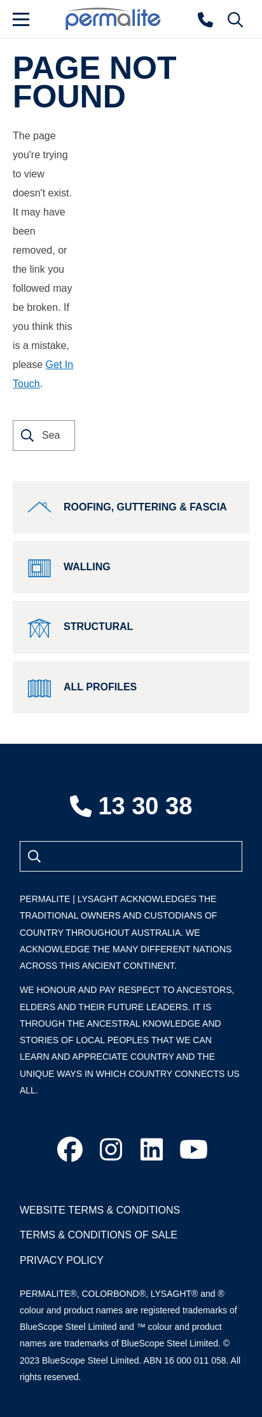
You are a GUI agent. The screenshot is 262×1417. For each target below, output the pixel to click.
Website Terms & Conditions (100, 1210)
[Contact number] (206, 19)
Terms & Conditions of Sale (98, 1234)
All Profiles (82, 687)
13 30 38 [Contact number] (131, 806)
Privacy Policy (62, 1260)
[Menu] (32, 19)
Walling (69, 567)
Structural (80, 627)
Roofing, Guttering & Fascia (127, 507)
